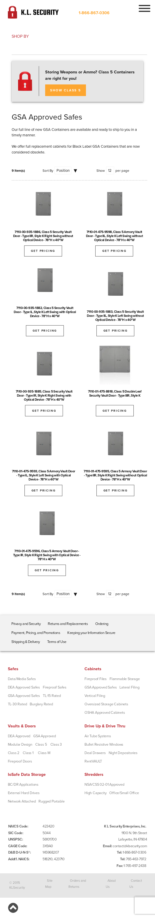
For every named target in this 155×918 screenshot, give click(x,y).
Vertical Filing (94, 695)
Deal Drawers (95, 753)
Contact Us (135, 884)
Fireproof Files (95, 679)
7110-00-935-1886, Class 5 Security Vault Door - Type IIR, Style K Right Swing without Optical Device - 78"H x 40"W (43, 236)
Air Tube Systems (97, 736)
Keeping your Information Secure (91, 632)
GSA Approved (44, 736)
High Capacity (95, 793)
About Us (111, 884)
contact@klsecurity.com (130, 846)
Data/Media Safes (22, 679)
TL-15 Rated (52, 695)
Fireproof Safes (54, 687)
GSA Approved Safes (24, 695)
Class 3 (56, 744)
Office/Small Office (124, 793)
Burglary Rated (41, 704)
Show (100, 171)
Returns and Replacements (68, 623)
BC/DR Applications (23, 784)
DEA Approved (19, 736)
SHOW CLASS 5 (65, 90)
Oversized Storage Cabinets (106, 704)
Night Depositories (123, 753)
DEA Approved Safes (24, 687)
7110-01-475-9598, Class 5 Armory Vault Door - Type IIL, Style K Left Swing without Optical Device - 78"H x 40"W (114, 236)
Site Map (48, 884)
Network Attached (22, 801)
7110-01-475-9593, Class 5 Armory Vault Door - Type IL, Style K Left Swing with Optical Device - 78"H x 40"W (43, 475)
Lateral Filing (129, 687)
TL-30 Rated (17, 704)
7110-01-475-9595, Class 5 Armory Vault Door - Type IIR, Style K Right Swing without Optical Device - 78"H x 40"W (115, 475)
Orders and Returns (77, 884)
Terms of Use (56, 641)
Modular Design (20, 744)
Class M (44, 753)
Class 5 (41, 744)
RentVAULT (93, 761)
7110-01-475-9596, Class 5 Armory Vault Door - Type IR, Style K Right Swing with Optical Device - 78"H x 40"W (47, 555)
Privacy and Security (25, 623)
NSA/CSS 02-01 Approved (104, 784)
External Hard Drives (24, 793)
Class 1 (28, 753)
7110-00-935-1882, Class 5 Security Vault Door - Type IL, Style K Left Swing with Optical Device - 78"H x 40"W (45, 312)
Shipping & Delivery (25, 641)
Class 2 (14, 753)
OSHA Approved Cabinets (104, 712)
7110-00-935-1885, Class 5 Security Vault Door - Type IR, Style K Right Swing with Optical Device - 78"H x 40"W (44, 395)
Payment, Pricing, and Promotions (35, 632)
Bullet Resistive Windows (103, 744)
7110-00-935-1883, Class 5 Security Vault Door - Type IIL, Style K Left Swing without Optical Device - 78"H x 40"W (115, 316)
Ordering (101, 623)
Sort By (48, 171)
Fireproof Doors (20, 761)
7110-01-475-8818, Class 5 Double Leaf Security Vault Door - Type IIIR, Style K (115, 393)
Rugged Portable (51, 801)
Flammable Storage (125, 679)
